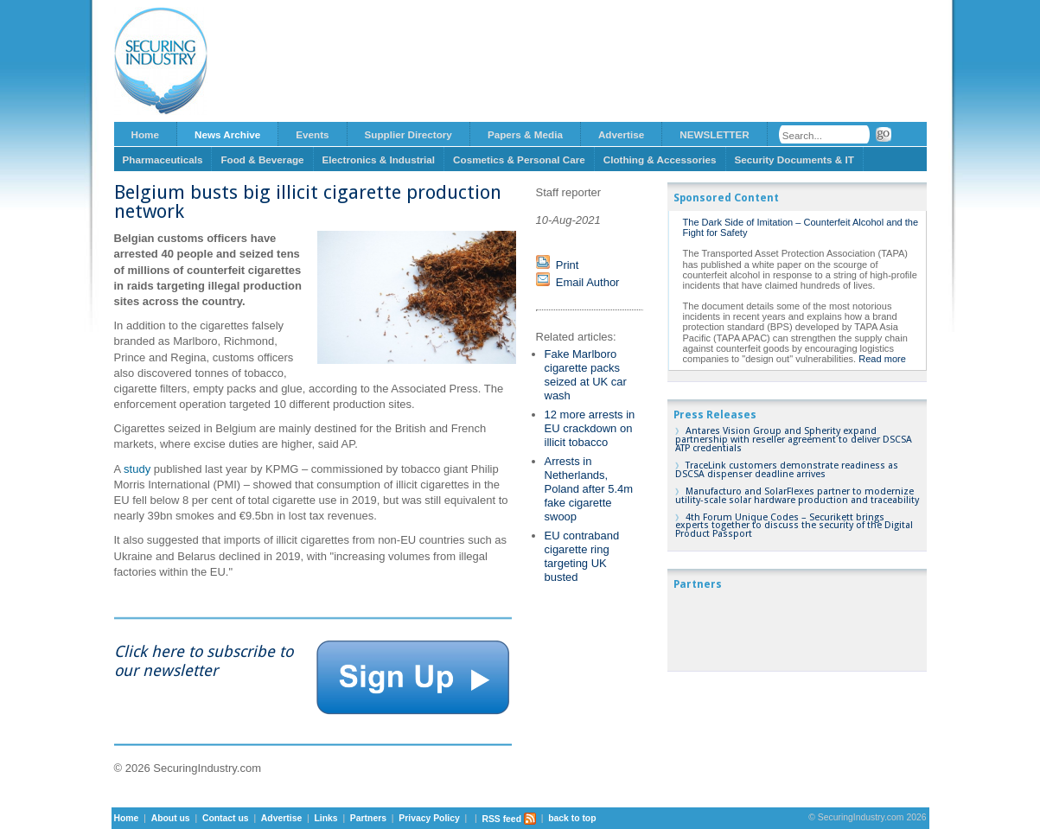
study (137, 468)
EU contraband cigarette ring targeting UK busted (582, 556)
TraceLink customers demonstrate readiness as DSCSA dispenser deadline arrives (786, 470)
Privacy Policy (429, 819)
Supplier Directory (408, 134)
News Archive (227, 134)
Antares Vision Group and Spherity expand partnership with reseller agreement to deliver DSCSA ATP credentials (793, 439)
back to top (572, 819)
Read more (882, 359)
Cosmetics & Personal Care (519, 159)
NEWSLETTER (715, 134)
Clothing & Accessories (660, 159)
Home (145, 134)
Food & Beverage (261, 159)
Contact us (225, 819)
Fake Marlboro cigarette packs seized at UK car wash (586, 375)
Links (325, 819)
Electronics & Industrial (379, 159)
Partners (368, 819)
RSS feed (509, 819)
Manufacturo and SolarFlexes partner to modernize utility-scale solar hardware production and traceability (797, 496)
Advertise (621, 134)
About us (170, 819)
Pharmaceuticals (163, 159)
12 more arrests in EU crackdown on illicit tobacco (590, 428)
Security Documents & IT (794, 159)
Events (312, 134)
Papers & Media (525, 134)
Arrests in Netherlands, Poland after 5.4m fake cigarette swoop (589, 489)
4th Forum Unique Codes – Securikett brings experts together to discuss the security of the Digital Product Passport (794, 526)
